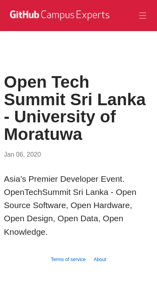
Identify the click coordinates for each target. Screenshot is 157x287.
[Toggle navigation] (143, 16)
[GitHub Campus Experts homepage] (59, 20)
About (99, 259)
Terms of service (68, 259)
